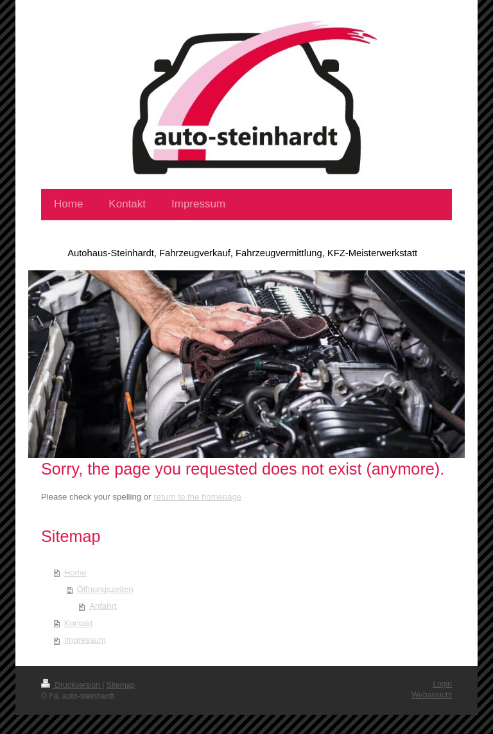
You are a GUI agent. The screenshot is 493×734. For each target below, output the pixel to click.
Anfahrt (103, 606)
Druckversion (71, 685)
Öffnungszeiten (104, 589)
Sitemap (121, 685)
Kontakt (78, 623)
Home (75, 572)
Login (442, 683)
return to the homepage (197, 497)
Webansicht (431, 694)
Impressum (85, 640)
